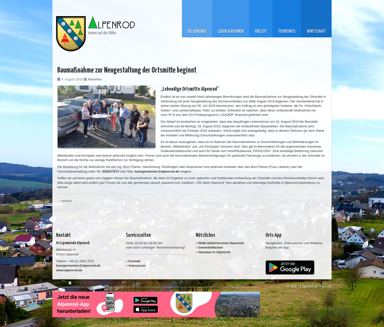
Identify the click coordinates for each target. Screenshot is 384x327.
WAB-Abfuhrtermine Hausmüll (221, 243)
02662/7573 (110, 171)
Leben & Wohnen (231, 31)
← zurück (64, 201)
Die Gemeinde (197, 31)
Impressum (137, 265)
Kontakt (134, 261)
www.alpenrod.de (69, 270)
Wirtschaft (316, 31)
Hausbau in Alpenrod (214, 252)
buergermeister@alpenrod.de (157, 171)
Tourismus (287, 31)
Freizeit (261, 31)
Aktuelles (95, 79)
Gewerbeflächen (210, 247)
